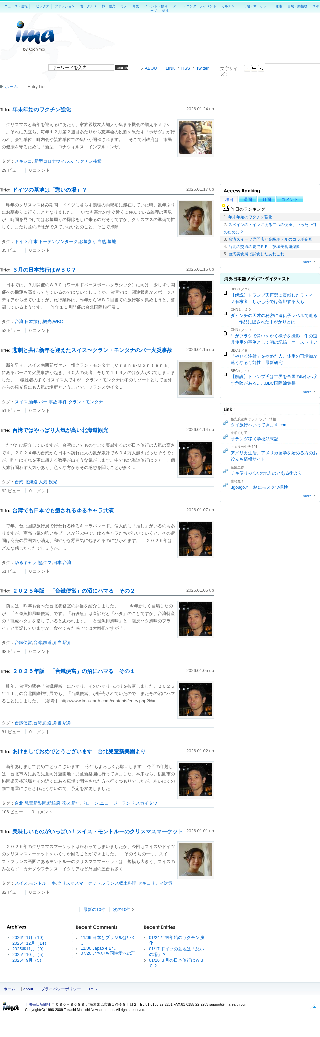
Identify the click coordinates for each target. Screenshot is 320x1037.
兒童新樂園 (35, 803)
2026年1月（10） (29, 937)
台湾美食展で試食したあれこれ (256, 254)
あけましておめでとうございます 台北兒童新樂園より (79, 751)
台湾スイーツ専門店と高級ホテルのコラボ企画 (270, 239)
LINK (170, 68)
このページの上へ (314, 1008)
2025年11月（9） (29, 948)
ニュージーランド (117, 803)
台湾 (19, 321)
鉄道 (47, 642)
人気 (43, 481)
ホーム (11, 86)
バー (43, 401)
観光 (47, 321)
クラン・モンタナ (85, 401)
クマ (47, 562)
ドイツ (21, 241)
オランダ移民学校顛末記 (254, 438)
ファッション (65, 6)
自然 (101, 241)
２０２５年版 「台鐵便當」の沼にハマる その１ (73, 671)
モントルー (40, 883)
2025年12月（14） (30, 943)
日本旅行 (33, 321)
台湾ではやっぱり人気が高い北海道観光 (60, 430)
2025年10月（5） (29, 954)
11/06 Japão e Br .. (98, 948)
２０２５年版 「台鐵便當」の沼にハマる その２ (73, 591)
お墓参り (87, 241)
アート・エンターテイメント (194, 6)
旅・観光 (108, 6)
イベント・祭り (156, 6)
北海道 (31, 481)
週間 (247, 199)
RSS (185, 68)
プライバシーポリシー (61, 989)
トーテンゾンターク (58, 241)
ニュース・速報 (16, 6)
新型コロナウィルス (53, 161)
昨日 (229, 199)
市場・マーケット (256, 6)
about (28, 989)
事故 (53, 401)
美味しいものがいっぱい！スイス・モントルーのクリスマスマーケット (97, 831)
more (307, 262)
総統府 (53, 803)
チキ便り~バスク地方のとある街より (266, 473)
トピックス (41, 6)
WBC (58, 321)
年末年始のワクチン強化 (250, 217)
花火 (66, 803)
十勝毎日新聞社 (38, 1004)
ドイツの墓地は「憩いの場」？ (49, 190)
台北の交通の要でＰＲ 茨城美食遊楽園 (264, 246)
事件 (62, 401)
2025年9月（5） (28, 960)
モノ (123, 6)
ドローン (90, 803)
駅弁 (67, 642)
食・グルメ (88, 6)
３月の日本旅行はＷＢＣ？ (44, 270)
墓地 (111, 241)
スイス (21, 401)
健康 (278, 6)
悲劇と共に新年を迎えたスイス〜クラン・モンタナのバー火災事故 (92, 350)
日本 (57, 562)
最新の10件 (94, 909)
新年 (33, 401)
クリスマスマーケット (79, 883)
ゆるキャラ (25, 562)
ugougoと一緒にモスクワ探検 (259, 487)
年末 (33, 241)
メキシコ (23, 161)
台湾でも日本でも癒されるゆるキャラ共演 (63, 510)
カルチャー (229, 6)
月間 (266, 199)
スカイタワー (149, 803)
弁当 (57, 642)
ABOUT (152, 68)
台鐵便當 (23, 642)
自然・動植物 (297, 6)
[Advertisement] (293, 40)
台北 (19, 803)
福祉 (165, 10)
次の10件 (122, 909)
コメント (289, 199)
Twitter (202, 68)
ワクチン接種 (88, 161)
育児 (135, 6)
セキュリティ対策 (155, 883)
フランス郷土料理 (119, 883)
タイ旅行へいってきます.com (259, 424)
